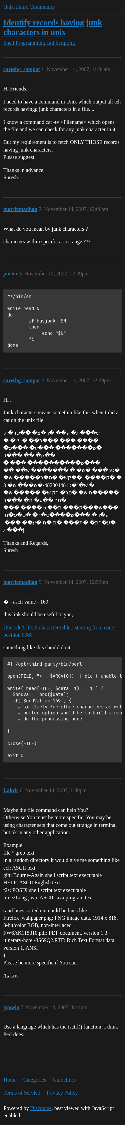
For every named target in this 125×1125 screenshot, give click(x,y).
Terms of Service (22, 1093)
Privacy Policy (62, 1093)
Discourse (41, 1108)
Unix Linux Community (29, 7)
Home (10, 1080)
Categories (34, 1080)
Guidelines (64, 1080)
